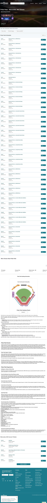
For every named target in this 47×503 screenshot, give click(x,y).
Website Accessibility (28, 482)
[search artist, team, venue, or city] (17, 3)
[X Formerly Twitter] (5, 480)
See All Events (23, 464)
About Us (16, 472)
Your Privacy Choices (11, 500)
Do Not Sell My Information (29, 480)
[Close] (17, 497)
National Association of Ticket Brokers (19, 488)
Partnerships (17, 483)
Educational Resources (28, 485)
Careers (16, 480)
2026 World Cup (37, 472)
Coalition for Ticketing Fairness (18, 486)
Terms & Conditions (28, 475)
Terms (12, 498)
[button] (44, 502)
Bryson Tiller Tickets (38, 480)
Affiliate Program (17, 482)
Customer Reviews (18, 475)
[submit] (23, 3)
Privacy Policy (27, 477)
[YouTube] (10, 480)
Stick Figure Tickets (38, 482)
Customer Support (28, 472)
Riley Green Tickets (38, 477)
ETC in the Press (17, 490)
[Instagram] (8, 480)
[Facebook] (3, 480)
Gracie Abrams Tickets (38, 485)
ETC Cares (17, 477)
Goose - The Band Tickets (39, 483)
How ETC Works (27, 483)
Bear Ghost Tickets (38, 475)
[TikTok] (12, 480)
